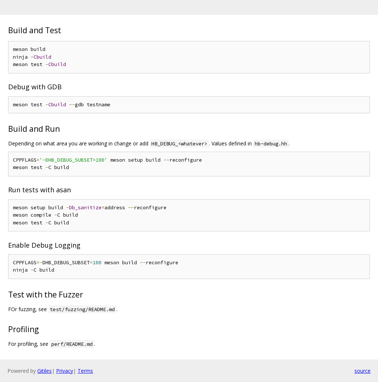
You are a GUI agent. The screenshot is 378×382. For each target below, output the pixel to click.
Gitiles (44, 370)
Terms (85, 370)
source (362, 370)
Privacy (64, 370)
